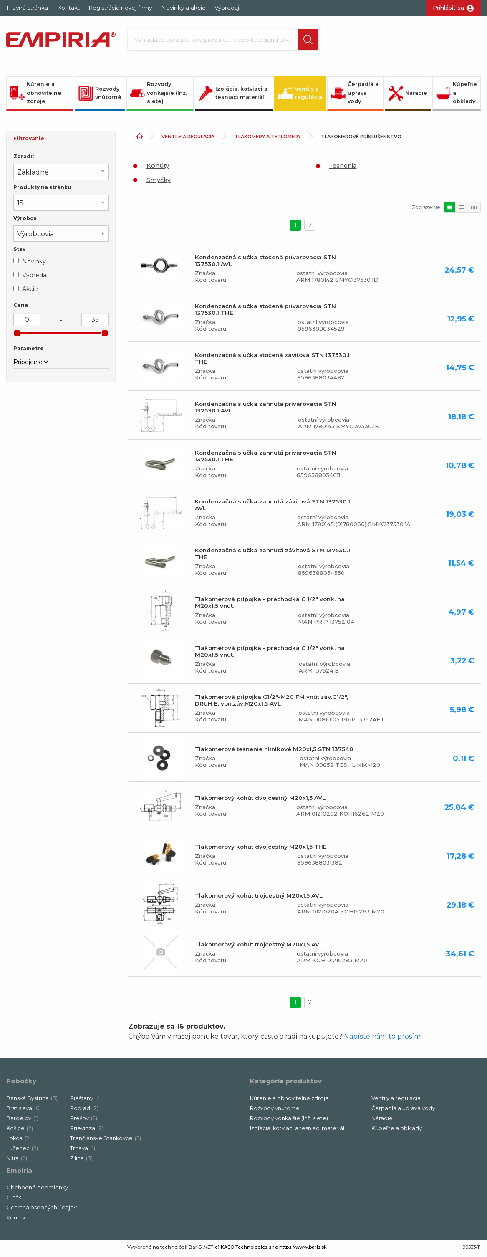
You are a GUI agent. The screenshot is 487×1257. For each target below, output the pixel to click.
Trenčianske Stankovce (105, 1141)
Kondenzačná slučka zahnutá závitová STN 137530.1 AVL (272, 507)
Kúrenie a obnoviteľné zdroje (35, 95)
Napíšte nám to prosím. (383, 1039)
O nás (13, 1200)
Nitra (16, 1161)
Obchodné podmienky (37, 1190)
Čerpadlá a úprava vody (354, 95)
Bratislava (23, 1111)
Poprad (84, 1111)
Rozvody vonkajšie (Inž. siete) (158, 95)
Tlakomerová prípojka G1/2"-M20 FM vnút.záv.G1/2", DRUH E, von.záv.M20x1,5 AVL (271, 703)
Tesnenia (342, 168)
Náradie (408, 96)
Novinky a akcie (183, 7)
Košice (19, 1131)
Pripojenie (28, 365)
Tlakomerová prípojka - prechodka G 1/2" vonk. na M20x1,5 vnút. (270, 605)
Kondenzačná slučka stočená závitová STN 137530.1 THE (272, 361)
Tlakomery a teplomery (268, 139)
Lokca (18, 1141)
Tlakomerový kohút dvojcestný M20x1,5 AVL (260, 800)
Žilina (81, 1161)
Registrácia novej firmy (120, 7)
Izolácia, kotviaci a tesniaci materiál (233, 95)
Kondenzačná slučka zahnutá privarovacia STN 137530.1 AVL (265, 410)
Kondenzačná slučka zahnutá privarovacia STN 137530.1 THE (265, 458)
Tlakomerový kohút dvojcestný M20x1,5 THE (261, 849)
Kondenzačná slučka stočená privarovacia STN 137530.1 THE (265, 312)
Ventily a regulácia (300, 95)
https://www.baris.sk (303, 1250)
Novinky (34, 264)
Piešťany (86, 1101)
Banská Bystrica (32, 1101)
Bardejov (22, 1121)
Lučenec (22, 1151)
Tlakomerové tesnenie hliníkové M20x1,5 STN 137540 (274, 752)
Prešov (83, 1121)
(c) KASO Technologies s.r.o (245, 1250)
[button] (301, 41)
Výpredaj (226, 7)
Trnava (82, 1151)
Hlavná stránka (27, 7)
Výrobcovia (35, 237)
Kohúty (157, 168)
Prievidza (86, 1131)
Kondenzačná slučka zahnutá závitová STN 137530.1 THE (272, 556)
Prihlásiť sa (448, 7)
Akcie (30, 292)
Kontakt (68, 7)
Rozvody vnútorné (99, 95)
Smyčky (158, 183)
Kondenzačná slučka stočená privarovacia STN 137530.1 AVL (265, 263)
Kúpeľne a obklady (456, 95)
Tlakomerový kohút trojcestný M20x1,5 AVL (259, 898)
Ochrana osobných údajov (41, 1210)
